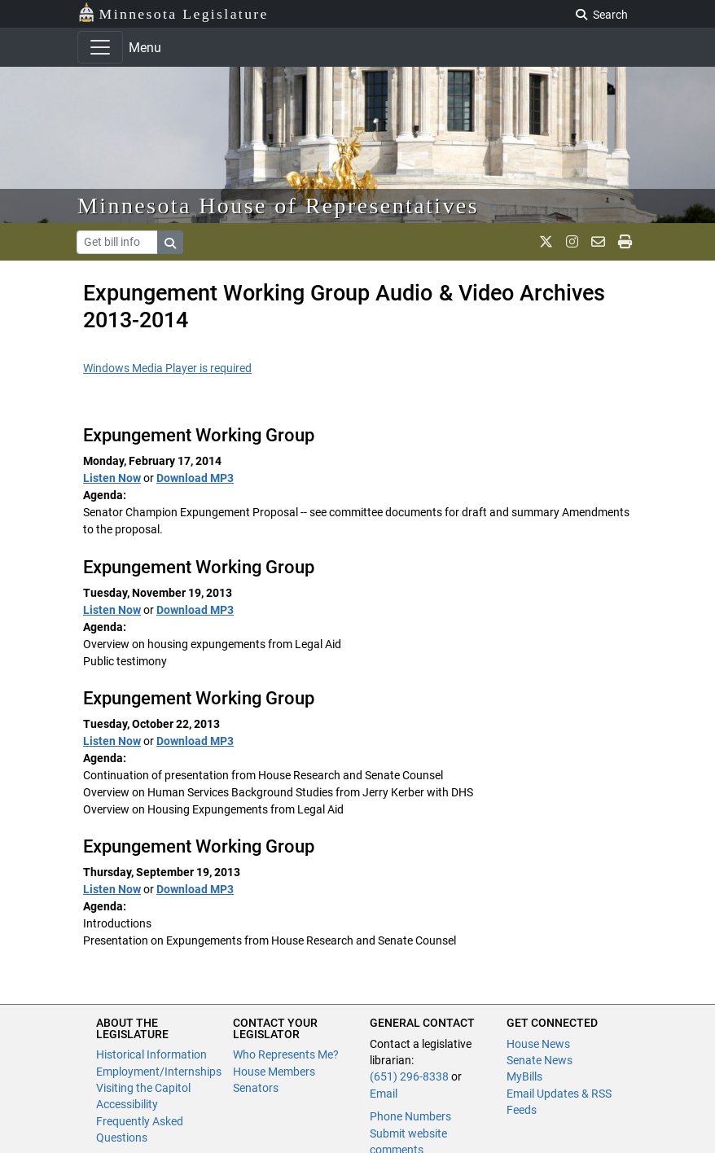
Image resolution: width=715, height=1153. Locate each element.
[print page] (625, 242)
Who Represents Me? (286, 1054)
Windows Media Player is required (167, 368)
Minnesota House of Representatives (278, 205)
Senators (256, 1087)
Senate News (539, 1060)
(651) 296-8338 (409, 1076)
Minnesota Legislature (173, 12)
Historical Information (151, 1054)
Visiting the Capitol (143, 1087)
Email (383, 1093)
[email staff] (598, 242)
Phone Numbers (410, 1116)
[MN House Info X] (546, 242)
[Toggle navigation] (100, 47)
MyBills (524, 1076)
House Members (274, 1071)
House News (538, 1043)
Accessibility (127, 1104)
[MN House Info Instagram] (572, 242)
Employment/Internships (159, 1071)
